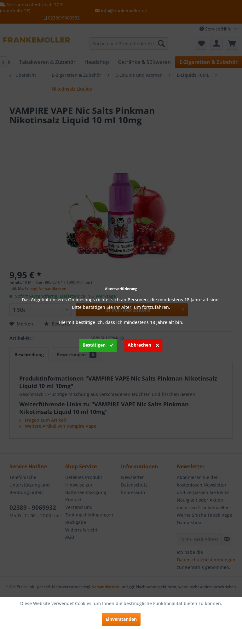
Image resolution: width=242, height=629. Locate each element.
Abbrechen (143, 344)
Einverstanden (121, 619)
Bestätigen (98, 344)
